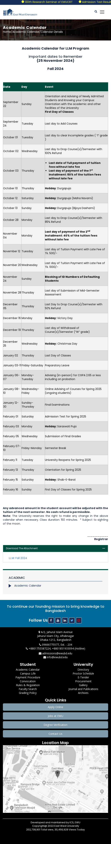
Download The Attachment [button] (22, 548)
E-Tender (83, 677)
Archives (83, 693)
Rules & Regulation (28, 685)
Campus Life (28, 673)
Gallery (83, 685)
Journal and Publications (83, 689)
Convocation (28, 681)
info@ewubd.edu (55, 657)
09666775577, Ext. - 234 (55, 644)
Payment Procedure (27, 677)
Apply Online (55, 707)
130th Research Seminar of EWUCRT (53, 2)
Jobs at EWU (55, 716)
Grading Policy (28, 693)
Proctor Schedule (83, 673)
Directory (83, 669)
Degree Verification (55, 725)
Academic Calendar (27, 586)
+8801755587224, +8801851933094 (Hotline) (55, 648)
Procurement (83, 681)
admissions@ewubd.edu (55, 653)
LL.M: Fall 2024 (18, 558)
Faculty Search (28, 689)
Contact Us (55, 734)
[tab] (55, 548)
